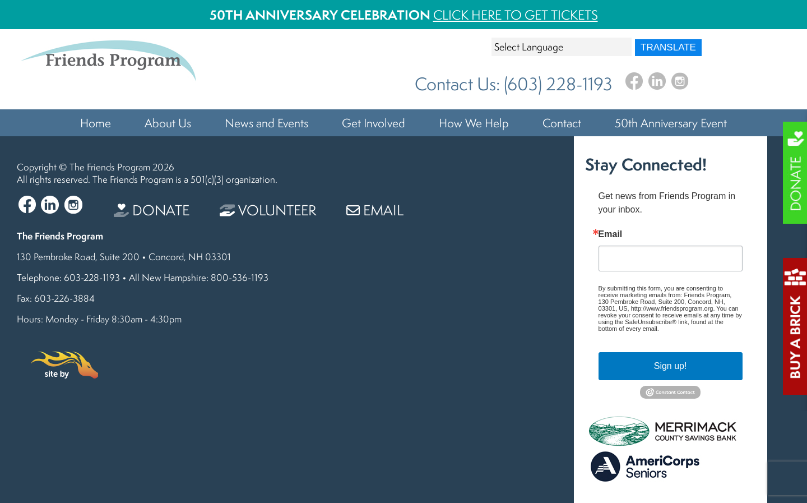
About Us (168, 123)
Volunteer (268, 210)
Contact (561, 123)
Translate (668, 47)
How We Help (474, 123)
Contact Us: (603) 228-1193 (514, 83)
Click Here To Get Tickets (515, 15)
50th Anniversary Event (671, 123)
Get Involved (373, 123)
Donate (151, 210)
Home (95, 123)
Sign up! (670, 366)
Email (375, 210)
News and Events (266, 123)
